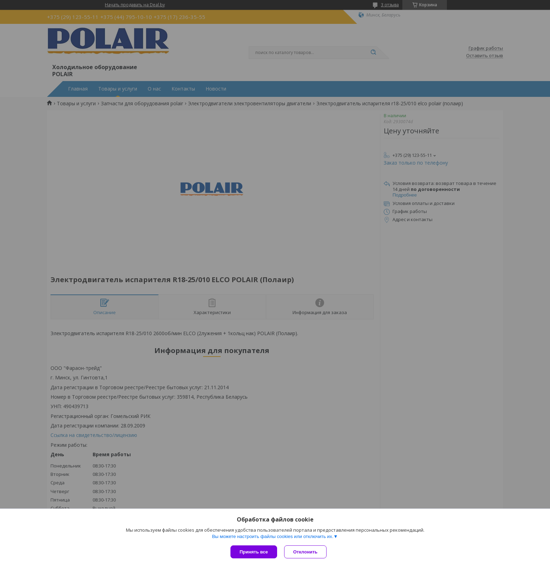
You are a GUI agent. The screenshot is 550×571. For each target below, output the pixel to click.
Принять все (254, 552)
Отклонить (305, 552)
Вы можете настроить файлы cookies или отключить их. (272, 536)
